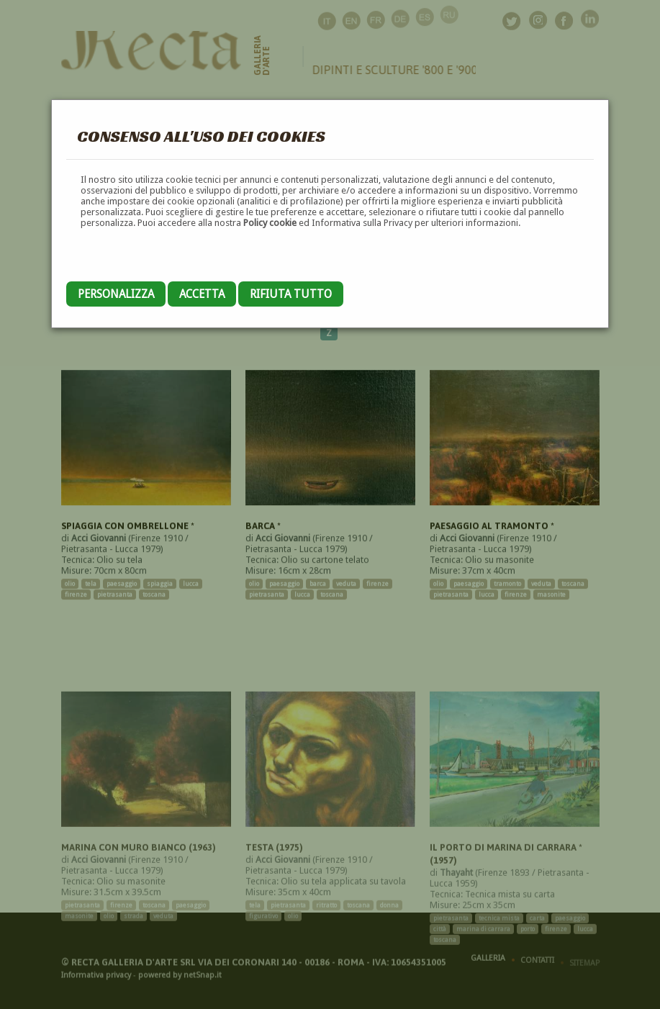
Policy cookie (270, 222)
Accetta (202, 294)
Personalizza (116, 294)
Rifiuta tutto (291, 294)
